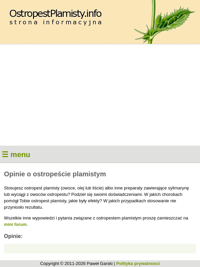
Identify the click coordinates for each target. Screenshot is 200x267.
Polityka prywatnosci (138, 263)
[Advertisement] (100, 95)
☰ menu (16, 154)
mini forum (15, 224)
